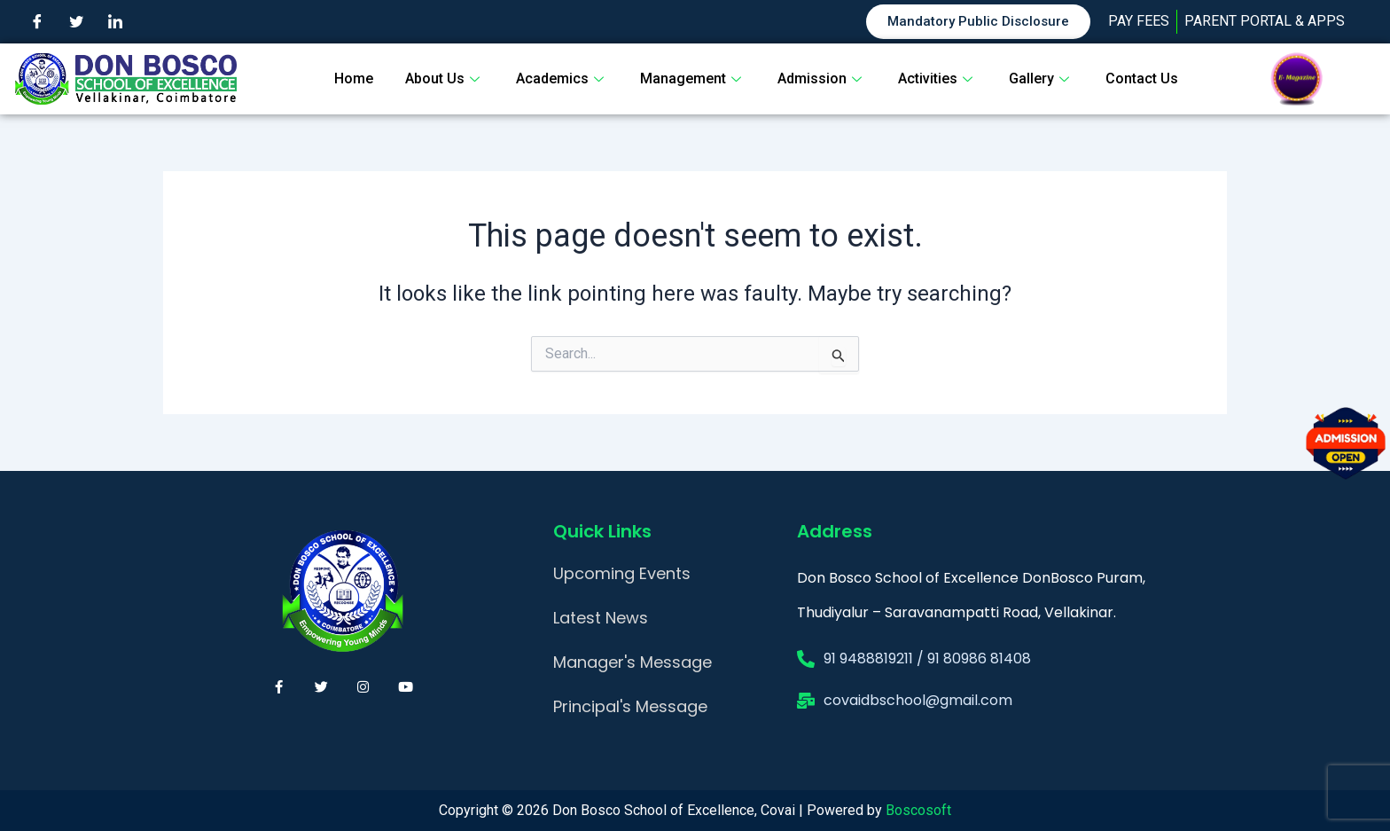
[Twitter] (76, 22)
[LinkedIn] (115, 22)
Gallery (1041, 78)
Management (693, 78)
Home (353, 78)
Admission (821, 78)
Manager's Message (632, 662)
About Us (444, 78)
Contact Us (1141, 78)
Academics (562, 78)
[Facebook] (37, 22)
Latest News (600, 618)
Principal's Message (630, 706)
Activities (937, 78)
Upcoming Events (622, 573)
